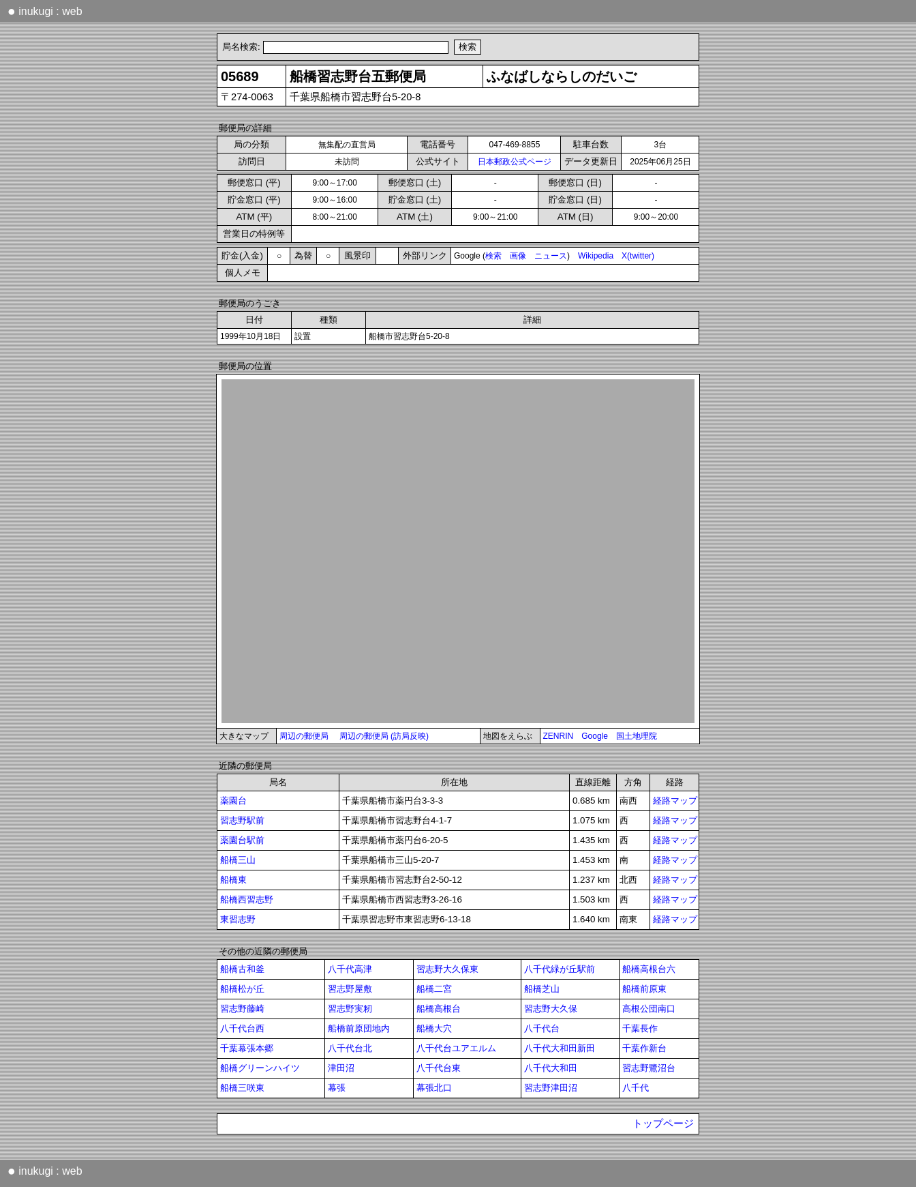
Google (594, 736)
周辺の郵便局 (304, 736)
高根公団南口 (648, 1008)
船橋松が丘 (242, 989)
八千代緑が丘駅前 (559, 969)
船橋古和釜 (242, 969)
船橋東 (233, 880)
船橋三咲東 (242, 1088)
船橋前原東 (644, 989)
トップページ (663, 1123)
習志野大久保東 (447, 969)
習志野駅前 (242, 820)
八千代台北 (350, 1048)
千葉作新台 (644, 1048)
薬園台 (233, 800)
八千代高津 (350, 969)
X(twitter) (638, 256)
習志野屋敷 (350, 989)
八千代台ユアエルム (456, 1048)
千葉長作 (640, 1028)
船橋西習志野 (246, 899)
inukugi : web (44, 10)
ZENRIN (558, 736)
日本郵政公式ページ (514, 161)
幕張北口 (434, 1088)
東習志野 (238, 919)
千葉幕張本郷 (246, 1048)
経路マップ (675, 800)
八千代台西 (242, 1028)
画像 (518, 256)
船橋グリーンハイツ (260, 1068)
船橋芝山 (542, 989)
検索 (493, 256)
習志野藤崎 (242, 1008)
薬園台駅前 (242, 840)
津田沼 (341, 1068)
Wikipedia (595, 256)
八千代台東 (438, 1068)
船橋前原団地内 (359, 1028)
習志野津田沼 (550, 1088)
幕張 (337, 1088)
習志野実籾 (350, 1008)
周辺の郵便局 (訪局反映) (384, 736)
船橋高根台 (438, 1008)
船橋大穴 (434, 1028)
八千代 (635, 1088)
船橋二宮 (434, 989)
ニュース (550, 256)
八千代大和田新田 (559, 1048)
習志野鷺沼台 (648, 1068)
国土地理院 (636, 736)
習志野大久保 (550, 1008)
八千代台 (542, 1028)
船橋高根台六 (648, 969)
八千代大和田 (550, 1068)
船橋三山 (238, 860)
